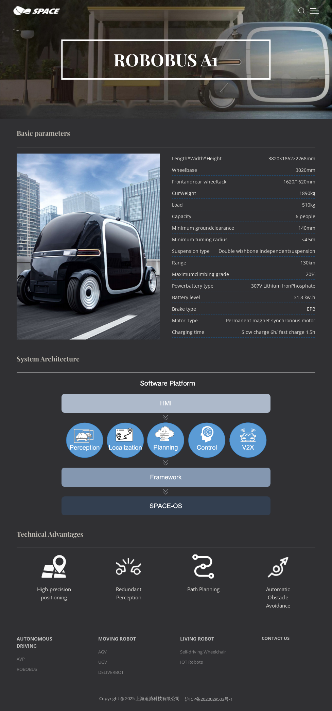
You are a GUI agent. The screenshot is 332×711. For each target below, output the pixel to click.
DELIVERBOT (111, 672)
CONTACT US (276, 638)
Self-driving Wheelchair (203, 652)
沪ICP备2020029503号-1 (208, 699)
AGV (102, 652)
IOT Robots (191, 662)
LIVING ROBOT (197, 638)
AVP (21, 659)
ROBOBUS (27, 669)
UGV (102, 662)
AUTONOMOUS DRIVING (34, 642)
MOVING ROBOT (117, 638)
